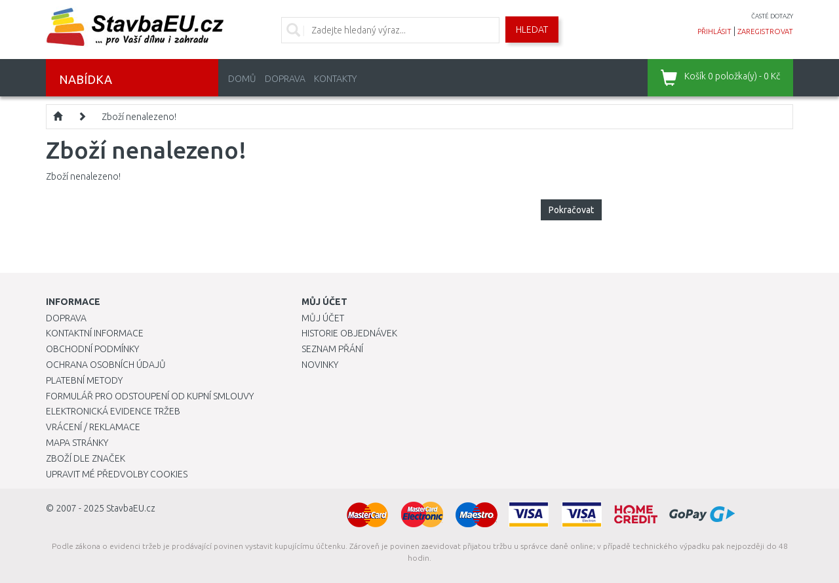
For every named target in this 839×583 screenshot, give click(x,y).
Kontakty (335, 78)
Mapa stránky (77, 442)
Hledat (532, 29)
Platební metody (84, 380)
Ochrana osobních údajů (106, 364)
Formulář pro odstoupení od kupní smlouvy (150, 396)
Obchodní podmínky (92, 349)
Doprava (285, 78)
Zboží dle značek (85, 458)
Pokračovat (571, 210)
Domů (242, 78)
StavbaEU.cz (130, 508)
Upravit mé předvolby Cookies (116, 474)
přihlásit (714, 31)
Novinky (320, 364)
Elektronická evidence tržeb (113, 411)
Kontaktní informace (95, 333)
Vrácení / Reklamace (93, 427)
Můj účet (323, 318)
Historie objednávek (349, 333)
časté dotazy (772, 16)
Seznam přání (332, 349)
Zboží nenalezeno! (139, 116)
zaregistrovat (765, 31)
